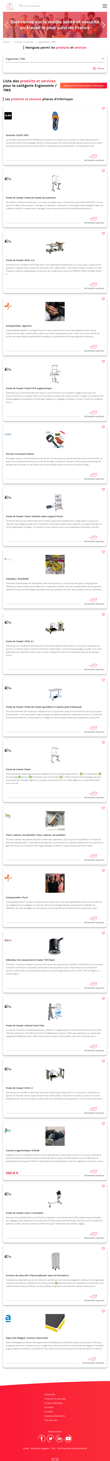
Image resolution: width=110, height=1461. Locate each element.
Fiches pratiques (53, 1391)
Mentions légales (40, 1436)
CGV (53, 1436)
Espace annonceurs (54, 1404)
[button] (6, 13)
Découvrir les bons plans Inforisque (83, 73)
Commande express (93, 1348)
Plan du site (50, 1408)
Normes (48, 1395)
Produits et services (24, 30)
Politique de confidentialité (72, 1436)
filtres (98, 56)
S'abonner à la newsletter (55, 1452)
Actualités (49, 1382)
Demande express (94, 146)
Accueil (6, 30)
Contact (48, 1399)
